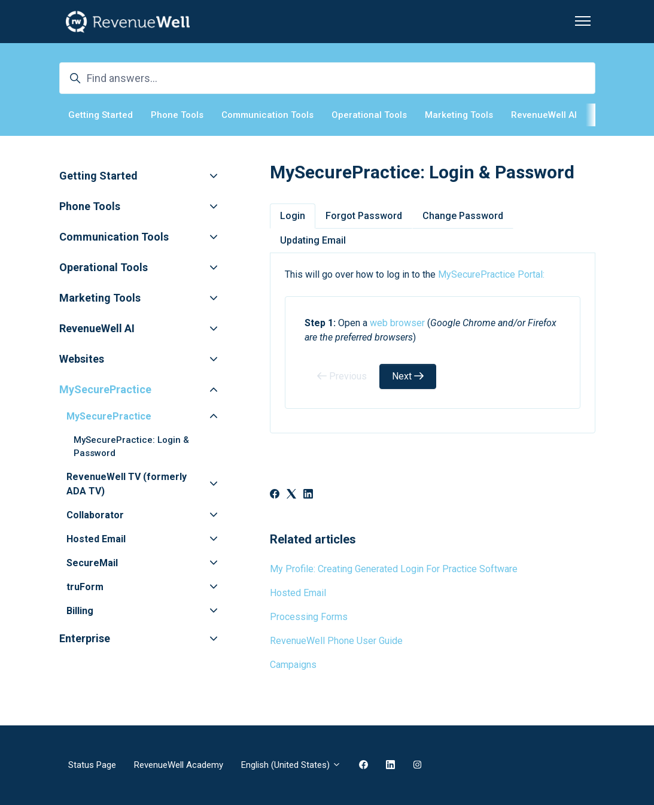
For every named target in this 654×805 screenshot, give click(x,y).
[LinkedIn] (308, 495)
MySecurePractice (105, 389)
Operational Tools (369, 115)
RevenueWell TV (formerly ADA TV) (126, 484)
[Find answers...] (327, 78)
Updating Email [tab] (313, 240)
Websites (81, 359)
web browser (397, 323)
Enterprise (84, 638)
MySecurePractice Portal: (491, 274)
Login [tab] (292, 215)
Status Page (92, 765)
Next (408, 376)
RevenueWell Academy (178, 765)
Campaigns (293, 664)
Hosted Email (298, 593)
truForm (85, 587)
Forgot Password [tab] (364, 215)
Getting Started (100, 115)
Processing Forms (309, 616)
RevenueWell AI (544, 115)
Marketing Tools (459, 115)
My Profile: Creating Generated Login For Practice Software (394, 569)
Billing (79, 610)
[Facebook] (274, 495)
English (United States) (291, 765)
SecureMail (92, 563)
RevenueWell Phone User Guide (336, 640)
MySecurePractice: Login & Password (131, 447)
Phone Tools (177, 115)
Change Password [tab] (462, 215)
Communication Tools (267, 115)
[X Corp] (291, 495)
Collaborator (95, 515)
